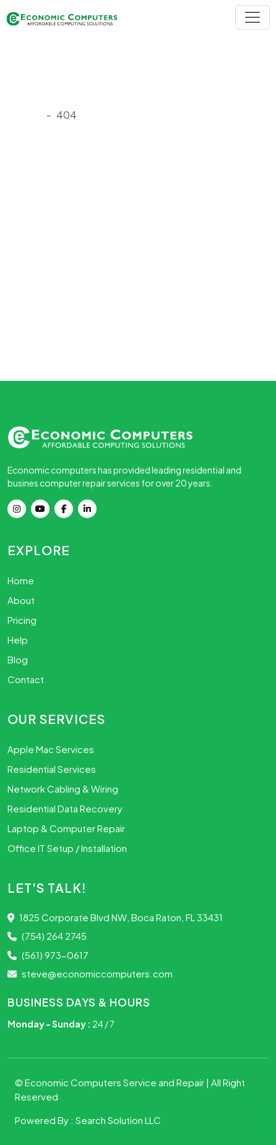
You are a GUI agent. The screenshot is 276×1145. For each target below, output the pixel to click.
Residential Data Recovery (65, 808)
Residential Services (51, 769)
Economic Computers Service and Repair (115, 1082)
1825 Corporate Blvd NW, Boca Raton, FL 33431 (115, 917)
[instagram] (19, 509)
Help (17, 639)
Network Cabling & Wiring (62, 788)
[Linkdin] (89, 509)
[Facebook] (66, 509)
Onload (24, 114)
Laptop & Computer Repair (66, 828)
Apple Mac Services (50, 749)
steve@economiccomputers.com (90, 973)
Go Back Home (47, 323)
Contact (25, 679)
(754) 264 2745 (47, 936)
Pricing (22, 620)
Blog (17, 659)
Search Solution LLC (118, 1120)
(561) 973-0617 (47, 955)
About (21, 600)
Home (20, 580)
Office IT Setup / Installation (67, 848)
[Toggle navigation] (252, 17)
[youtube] (42, 509)
